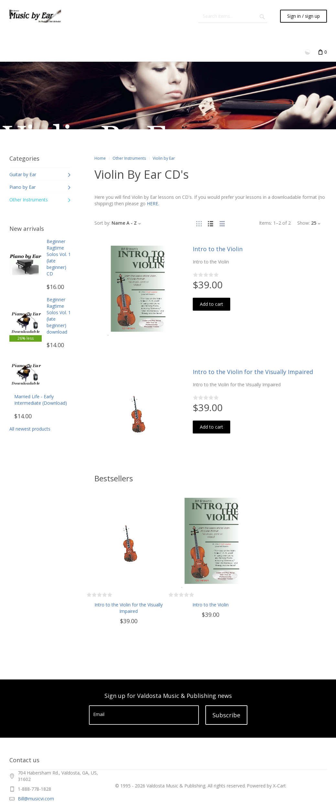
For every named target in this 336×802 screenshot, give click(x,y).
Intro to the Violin (218, 249)
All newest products (29, 429)
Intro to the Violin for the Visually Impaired (253, 372)
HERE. (153, 203)
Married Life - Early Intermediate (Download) (40, 399)
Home (100, 158)
